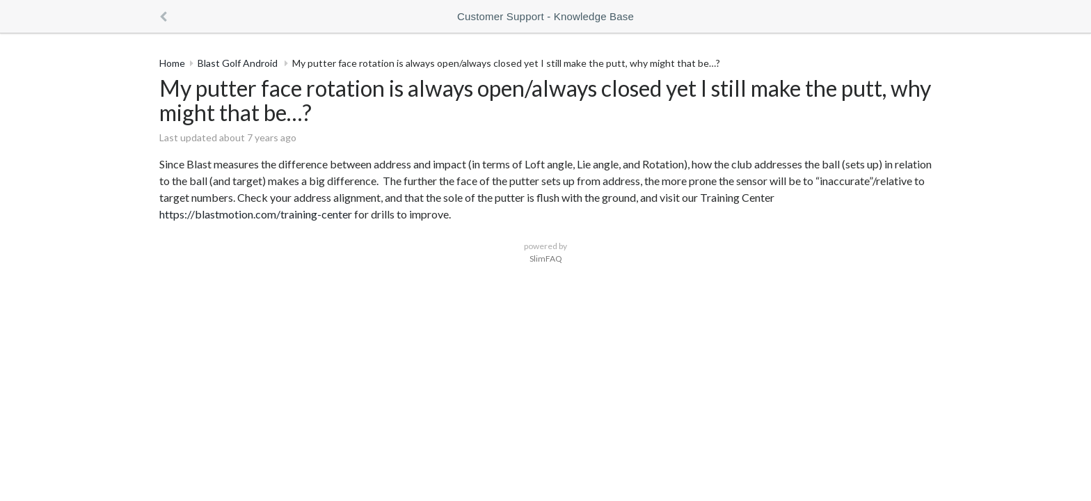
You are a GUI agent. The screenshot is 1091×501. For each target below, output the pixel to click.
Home (172, 63)
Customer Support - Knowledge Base (545, 16)
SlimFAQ (545, 258)
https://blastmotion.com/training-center (255, 214)
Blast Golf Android (239, 63)
